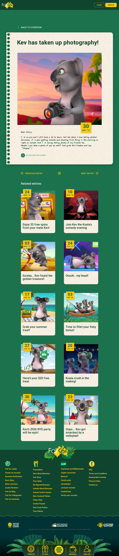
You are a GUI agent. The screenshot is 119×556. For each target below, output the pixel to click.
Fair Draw (37, 477)
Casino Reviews (11, 488)
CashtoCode (66, 491)
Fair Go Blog (10, 491)
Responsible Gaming (97, 477)
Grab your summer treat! (35, 328)
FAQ (90, 470)
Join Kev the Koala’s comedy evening (79, 226)
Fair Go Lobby (11, 469)
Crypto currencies (68, 473)
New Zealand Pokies (41, 496)
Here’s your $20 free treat (36, 380)
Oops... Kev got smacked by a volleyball (76, 432)
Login (99, 5)
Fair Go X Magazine (13, 495)
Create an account (12, 473)
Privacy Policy (94, 481)
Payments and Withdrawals (72, 469)
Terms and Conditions (98, 473)
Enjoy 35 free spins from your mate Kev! (36, 226)
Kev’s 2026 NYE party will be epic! (37, 431)
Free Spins (37, 481)
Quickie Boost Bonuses (42, 488)
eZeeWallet (65, 484)
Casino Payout (39, 504)
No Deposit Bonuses (41, 485)
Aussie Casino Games (42, 492)
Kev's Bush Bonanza (41, 473)
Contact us (93, 485)
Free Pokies (38, 511)
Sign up (111, 5)
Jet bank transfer (68, 488)
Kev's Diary (9, 480)
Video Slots (37, 500)
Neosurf (64, 476)
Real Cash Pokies (40, 507)
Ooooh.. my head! (77, 275)
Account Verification (13, 476)
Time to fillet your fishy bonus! (81, 328)
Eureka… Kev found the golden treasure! (38, 277)
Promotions (38, 470)
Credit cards (66, 480)
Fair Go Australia (12, 499)
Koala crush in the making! (77, 380)
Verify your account (69, 495)
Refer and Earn (11, 484)
